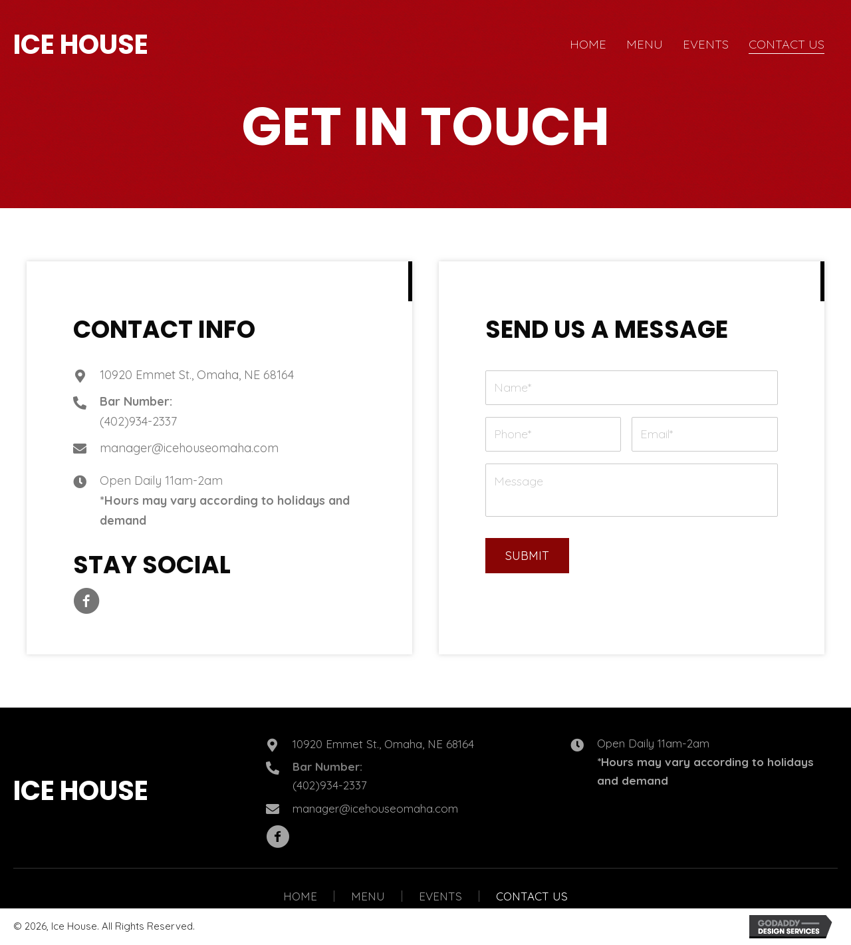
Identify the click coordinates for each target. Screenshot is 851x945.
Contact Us (532, 896)
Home (300, 896)
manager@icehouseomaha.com (189, 448)
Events (440, 896)
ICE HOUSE (80, 44)
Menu (368, 896)
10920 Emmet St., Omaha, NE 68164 (197, 374)
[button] (86, 601)
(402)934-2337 (138, 421)
